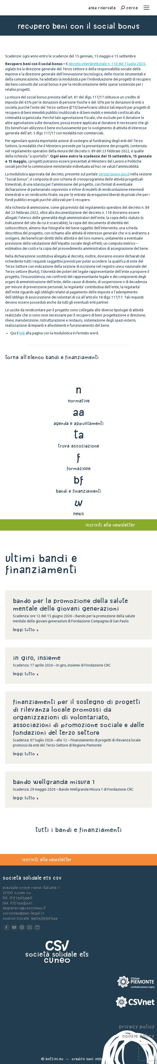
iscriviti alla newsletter (47, 859)
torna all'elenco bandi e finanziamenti (52, 357)
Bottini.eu (54, 1059)
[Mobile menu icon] (146, 7)
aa (79, 412)
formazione (79, 468)
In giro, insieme (38, 657)
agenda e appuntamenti (78, 423)
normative (79, 401)
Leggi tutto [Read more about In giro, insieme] (26, 674)
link (22, 333)
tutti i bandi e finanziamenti (78, 830)
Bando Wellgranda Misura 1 (53, 782)
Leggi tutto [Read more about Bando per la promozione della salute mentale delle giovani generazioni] (26, 630)
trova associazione (78, 446)
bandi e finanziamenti (78, 491)
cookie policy (138, 1035)
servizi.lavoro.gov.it (114, 174)
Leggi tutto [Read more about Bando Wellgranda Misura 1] (26, 798)
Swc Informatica (101, 1059)
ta (79, 434)
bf (78, 479)
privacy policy (136, 1026)
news (78, 513)
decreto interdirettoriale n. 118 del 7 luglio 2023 (106, 64)
